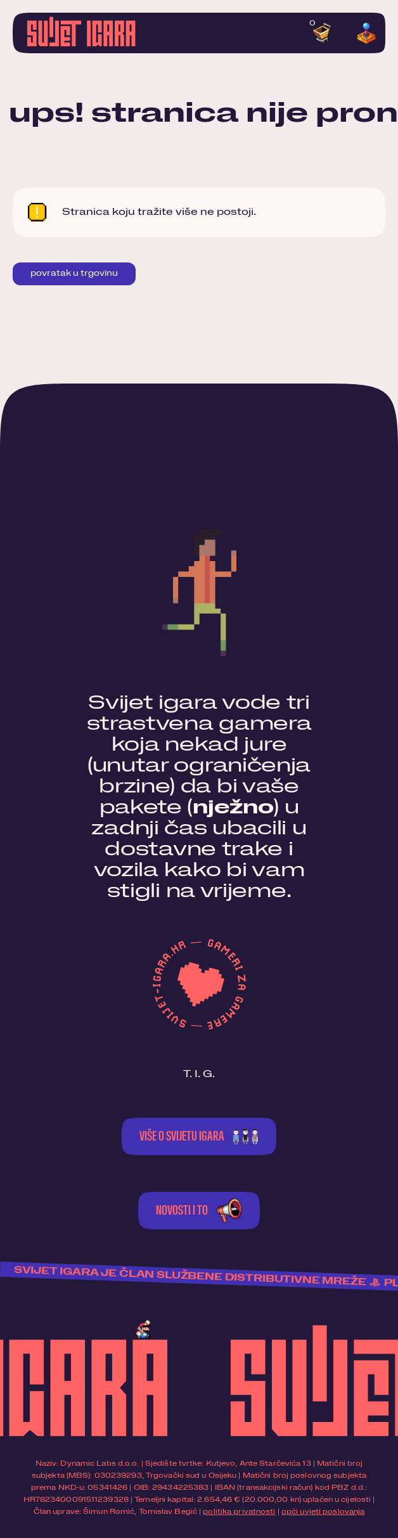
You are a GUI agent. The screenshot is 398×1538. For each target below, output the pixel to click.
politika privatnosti (239, 1511)
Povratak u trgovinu (74, 273)
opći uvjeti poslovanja (322, 1511)
